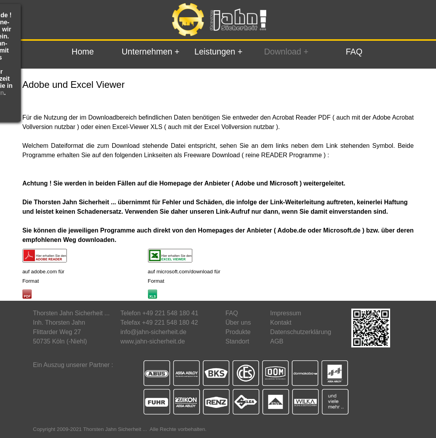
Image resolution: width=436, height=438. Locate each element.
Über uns (238, 322)
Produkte (238, 332)
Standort (237, 341)
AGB (276, 341)
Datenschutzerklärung (300, 332)
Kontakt (280, 322)
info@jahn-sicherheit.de (153, 332)
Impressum (285, 313)
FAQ (354, 51)
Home (83, 51)
